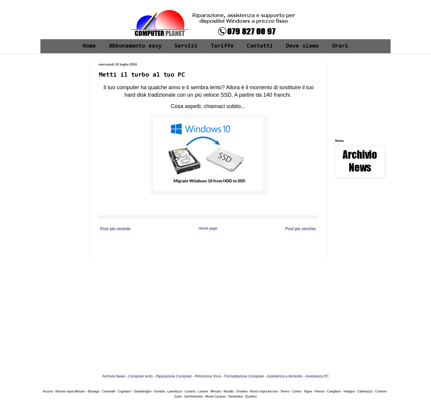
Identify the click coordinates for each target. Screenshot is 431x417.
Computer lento (140, 376)
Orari (340, 46)
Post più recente (115, 228)
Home (89, 46)
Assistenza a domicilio (284, 376)
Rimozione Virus (208, 376)
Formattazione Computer (244, 376)
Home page (208, 228)
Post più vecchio (300, 228)
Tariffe (222, 46)
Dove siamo (302, 46)
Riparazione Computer (174, 376)
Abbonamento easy (135, 46)
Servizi (186, 46)
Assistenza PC (317, 376)
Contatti (260, 46)
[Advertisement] (63, 81)
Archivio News (113, 376)
